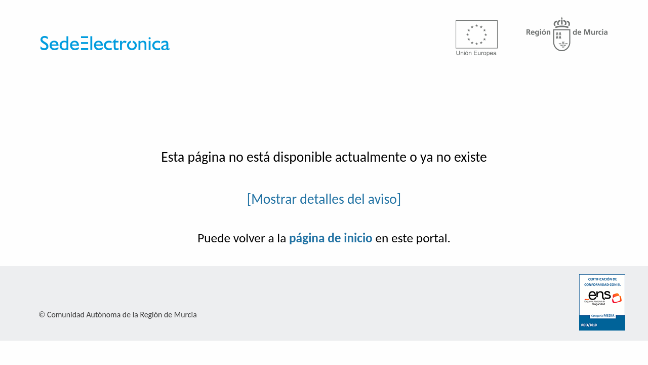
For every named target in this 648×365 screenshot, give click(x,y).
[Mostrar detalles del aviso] (324, 199)
